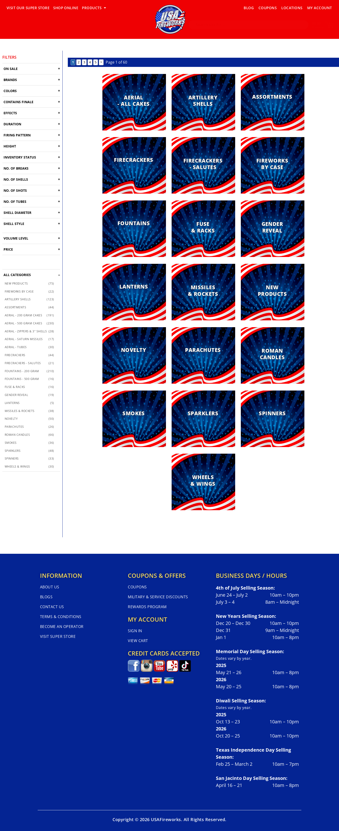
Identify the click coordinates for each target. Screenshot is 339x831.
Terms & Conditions (60, 616)
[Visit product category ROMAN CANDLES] (272, 355)
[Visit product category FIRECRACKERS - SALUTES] (203, 165)
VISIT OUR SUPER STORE (28, 7)
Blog (249, 7)
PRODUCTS (94, 8)
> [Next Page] (101, 62)
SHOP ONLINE (65, 7)
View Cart (138, 640)
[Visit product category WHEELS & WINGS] (203, 482)
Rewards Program (147, 606)
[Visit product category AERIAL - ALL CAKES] (134, 102)
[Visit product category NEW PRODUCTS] (272, 292)
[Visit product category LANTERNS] (134, 292)
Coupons (267, 7)
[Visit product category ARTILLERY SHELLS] (203, 102)
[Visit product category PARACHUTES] (203, 355)
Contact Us (52, 606)
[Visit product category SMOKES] (134, 419)
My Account (319, 7)
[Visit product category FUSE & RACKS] (203, 228)
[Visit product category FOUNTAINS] (134, 228)
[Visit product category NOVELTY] (134, 355)
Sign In (135, 630)
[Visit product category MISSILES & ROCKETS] (203, 292)
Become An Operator (62, 626)
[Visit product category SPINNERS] (272, 419)
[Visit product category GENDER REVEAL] (272, 228)
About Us (49, 587)
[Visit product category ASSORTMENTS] (272, 102)
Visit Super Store (58, 636)
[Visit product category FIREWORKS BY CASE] (272, 165)
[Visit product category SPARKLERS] (203, 419)
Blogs (46, 596)
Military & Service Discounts (158, 596)
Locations (291, 7)
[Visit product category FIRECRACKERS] (134, 165)
